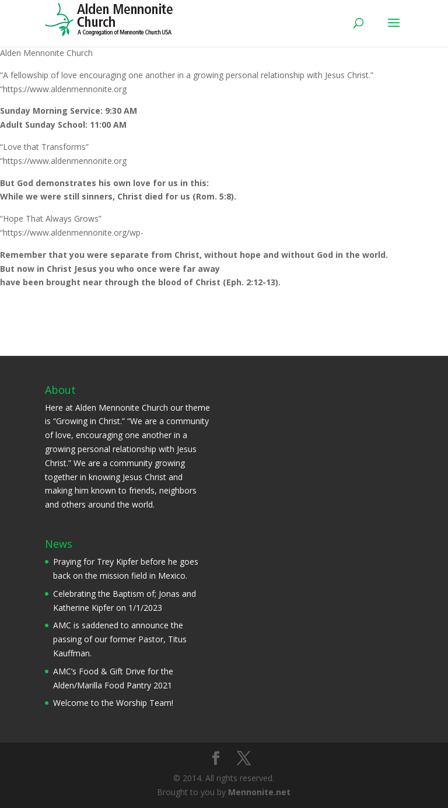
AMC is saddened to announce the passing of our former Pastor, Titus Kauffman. (120, 639)
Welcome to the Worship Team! (113, 702)
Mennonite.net (259, 791)
